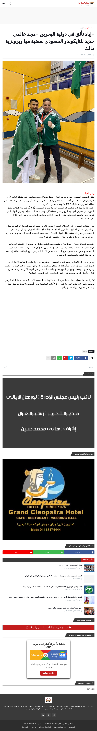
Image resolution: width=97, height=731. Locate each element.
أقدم (5, 367)
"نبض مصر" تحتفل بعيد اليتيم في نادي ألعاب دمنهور (65, 608)
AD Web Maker (30, 723)
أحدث (91, 367)
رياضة (80, 28)
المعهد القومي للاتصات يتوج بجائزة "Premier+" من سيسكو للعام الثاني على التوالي (53, 576)
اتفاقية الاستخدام (45, 727)
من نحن (33, 727)
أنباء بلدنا (51, 723)
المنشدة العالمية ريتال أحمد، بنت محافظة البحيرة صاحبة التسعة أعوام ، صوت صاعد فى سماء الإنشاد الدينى (45, 597)
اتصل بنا (25, 727)
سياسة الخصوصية (60, 727)
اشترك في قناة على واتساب (48, 627)
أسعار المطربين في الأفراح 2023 (70, 565)
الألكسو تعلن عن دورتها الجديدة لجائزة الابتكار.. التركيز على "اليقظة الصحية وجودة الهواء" (52, 587)
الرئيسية (72, 727)
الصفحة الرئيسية (88, 28)
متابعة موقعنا (49, 673)
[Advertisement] (48, 15)
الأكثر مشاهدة (88, 559)
